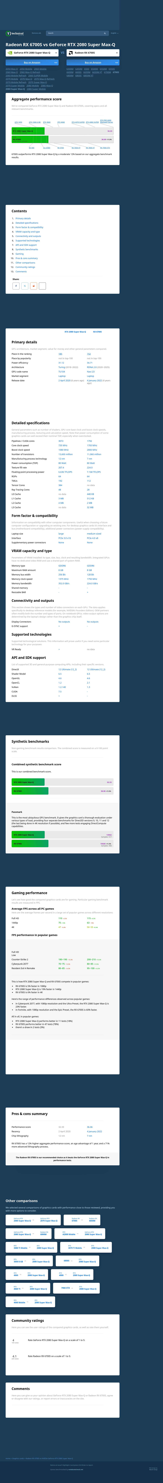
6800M (70, 75)
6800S (78, 75)
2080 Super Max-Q (15, 89)
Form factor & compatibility (29, 227)
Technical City (14, 33)
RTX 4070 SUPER (78, 122)
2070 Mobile (12, 78)
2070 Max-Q (26, 78)
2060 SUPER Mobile (38, 75)
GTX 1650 (18, 122)
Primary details (23, 218)
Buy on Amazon (41, 62)
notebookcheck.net (75, 1467)
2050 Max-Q (12, 68)
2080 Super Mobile (36, 89)
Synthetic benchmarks (27, 249)
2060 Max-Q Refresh (30, 72)
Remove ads (36, 33)
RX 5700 (61, 148)
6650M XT (97, 72)
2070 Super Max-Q (37, 82)
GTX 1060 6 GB (35, 122)
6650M (86, 72)
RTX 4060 (61, 122)
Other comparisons (25, 262)
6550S (112, 68)
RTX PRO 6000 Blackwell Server (106, 121)
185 (60, 351)
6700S (116, 72)
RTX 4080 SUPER (92, 122)
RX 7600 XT (76, 148)
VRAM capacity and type (28, 231)
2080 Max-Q (47, 85)
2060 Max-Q (12, 72)
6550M (103, 68)
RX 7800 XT (90, 148)
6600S (78, 72)
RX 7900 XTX (105, 148)
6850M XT (88, 75)
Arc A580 (46, 148)
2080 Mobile (32, 85)
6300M (70, 68)
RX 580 (31, 148)
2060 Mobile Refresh (16, 75)
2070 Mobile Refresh (16, 82)
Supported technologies (28, 240)
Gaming (20, 253)
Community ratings (25, 267)
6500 (86, 68)
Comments (21, 271)
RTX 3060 (46, 122)
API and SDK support (26, 244)
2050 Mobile (26, 68)
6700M (107, 72)
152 (89, 351)
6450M (78, 68)
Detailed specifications (27, 222)
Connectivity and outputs (28, 236)
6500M (94, 68)
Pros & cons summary (27, 258)
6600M (70, 72)
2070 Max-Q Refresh (44, 78)
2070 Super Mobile (15, 85)
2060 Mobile (40, 68)
